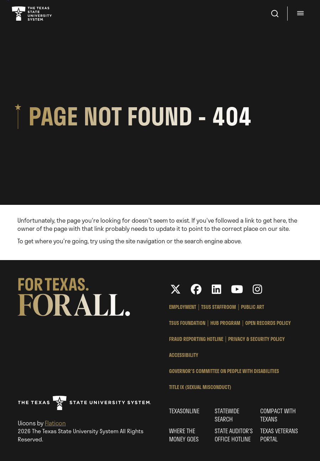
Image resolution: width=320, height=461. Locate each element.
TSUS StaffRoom (218, 307)
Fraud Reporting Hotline (196, 339)
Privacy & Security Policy (256, 339)
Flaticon (55, 423)
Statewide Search (227, 415)
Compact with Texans (278, 415)
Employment (182, 307)
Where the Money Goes (184, 435)
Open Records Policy (268, 323)
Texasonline (184, 410)
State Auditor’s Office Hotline (234, 435)
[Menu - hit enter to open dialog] (301, 13)
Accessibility (183, 355)
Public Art (252, 307)
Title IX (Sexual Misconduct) (200, 387)
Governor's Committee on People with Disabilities (224, 371)
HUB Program (225, 323)
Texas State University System (32, 13)
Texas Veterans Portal (279, 435)
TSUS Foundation (187, 323)
